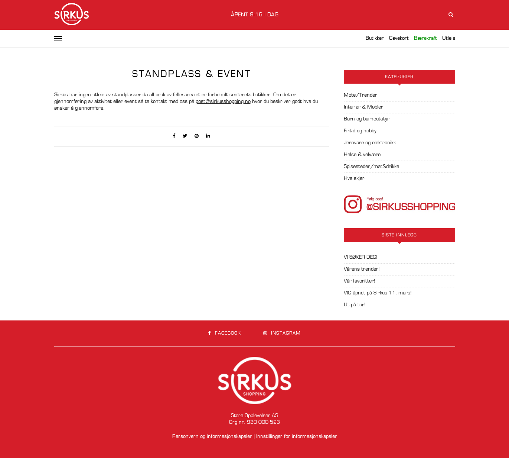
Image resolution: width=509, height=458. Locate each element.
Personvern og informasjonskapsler (212, 436)
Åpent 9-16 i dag (254, 14)
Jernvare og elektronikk (370, 143)
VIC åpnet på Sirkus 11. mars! (378, 293)
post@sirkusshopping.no (223, 101)
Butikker (375, 38)
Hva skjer (354, 178)
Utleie (448, 38)
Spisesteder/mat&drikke (371, 166)
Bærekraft (425, 38)
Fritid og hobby (360, 131)
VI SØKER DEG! (361, 257)
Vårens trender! (362, 269)
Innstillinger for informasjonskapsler (296, 436)
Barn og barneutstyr (366, 119)
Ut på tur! (355, 305)
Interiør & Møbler (363, 107)
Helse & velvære (362, 154)
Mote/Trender (360, 95)
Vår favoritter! (359, 281)
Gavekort (399, 38)
